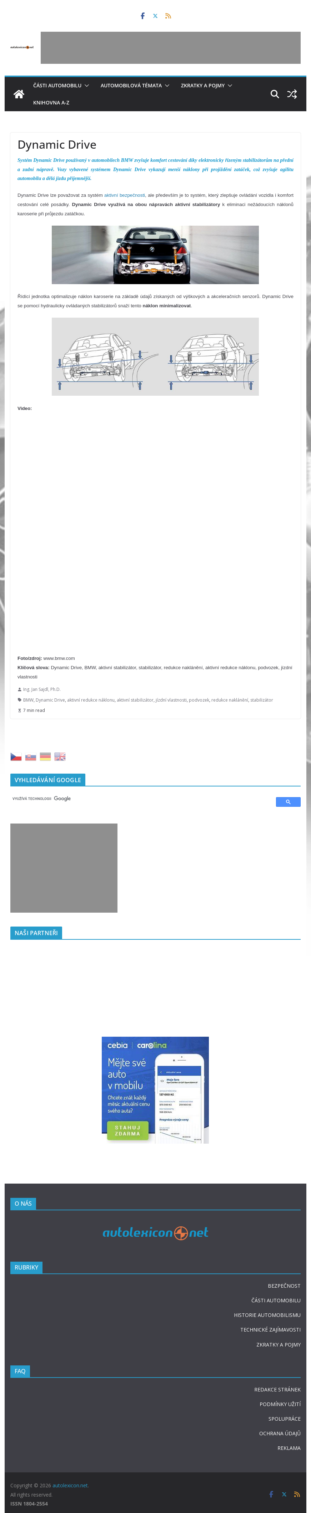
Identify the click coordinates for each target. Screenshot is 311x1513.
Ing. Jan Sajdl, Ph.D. (42, 689)
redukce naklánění (229, 700)
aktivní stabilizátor (135, 700)
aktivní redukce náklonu (91, 700)
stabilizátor (261, 700)
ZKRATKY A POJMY (278, 1344)
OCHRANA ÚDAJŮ (280, 1433)
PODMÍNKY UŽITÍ (280, 1404)
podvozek (199, 700)
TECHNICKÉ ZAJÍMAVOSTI (270, 1329)
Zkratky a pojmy (203, 85)
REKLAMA (289, 1448)
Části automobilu (57, 85)
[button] (85, 86)
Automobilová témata (131, 85)
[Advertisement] (171, 48)
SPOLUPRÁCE (285, 1418)
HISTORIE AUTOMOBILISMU (267, 1315)
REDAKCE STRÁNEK (277, 1389)
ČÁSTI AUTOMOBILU (276, 1300)
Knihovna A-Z (51, 102)
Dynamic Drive (50, 700)
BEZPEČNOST (284, 1285)
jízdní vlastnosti (171, 700)
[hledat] (139, 798)
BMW (28, 700)
